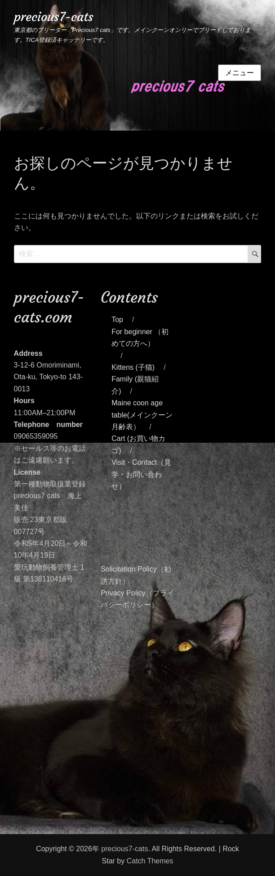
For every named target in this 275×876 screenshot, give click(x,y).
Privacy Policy (123, 593)
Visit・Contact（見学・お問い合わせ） (141, 474)
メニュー (239, 73)
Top (117, 319)
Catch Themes (150, 861)
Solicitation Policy (129, 569)
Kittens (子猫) (133, 367)
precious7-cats (53, 17)
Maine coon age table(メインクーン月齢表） (142, 415)
